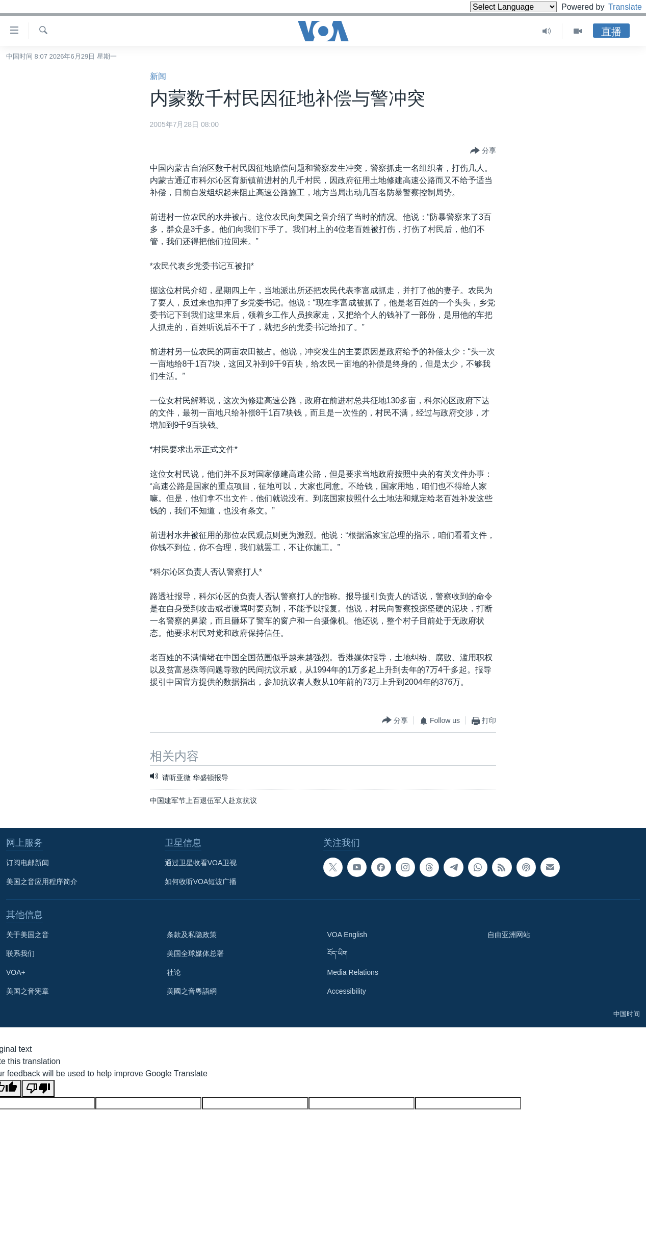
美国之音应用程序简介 (41, 881)
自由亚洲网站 (508, 934)
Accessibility (346, 991)
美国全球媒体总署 (195, 953)
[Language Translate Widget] (496, 7)
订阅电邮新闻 (27, 863)
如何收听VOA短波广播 (201, 881)
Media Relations (352, 972)
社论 (174, 972)
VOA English (347, 934)
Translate (615, 7)
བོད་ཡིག (337, 953)
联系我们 (20, 953)
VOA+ (15, 972)
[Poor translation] (38, 1088)
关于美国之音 (27, 934)
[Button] (483, 151)
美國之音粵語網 (192, 991)
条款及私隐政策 (192, 934)
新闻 (158, 76)
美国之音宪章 (27, 991)
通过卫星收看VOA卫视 (201, 863)
